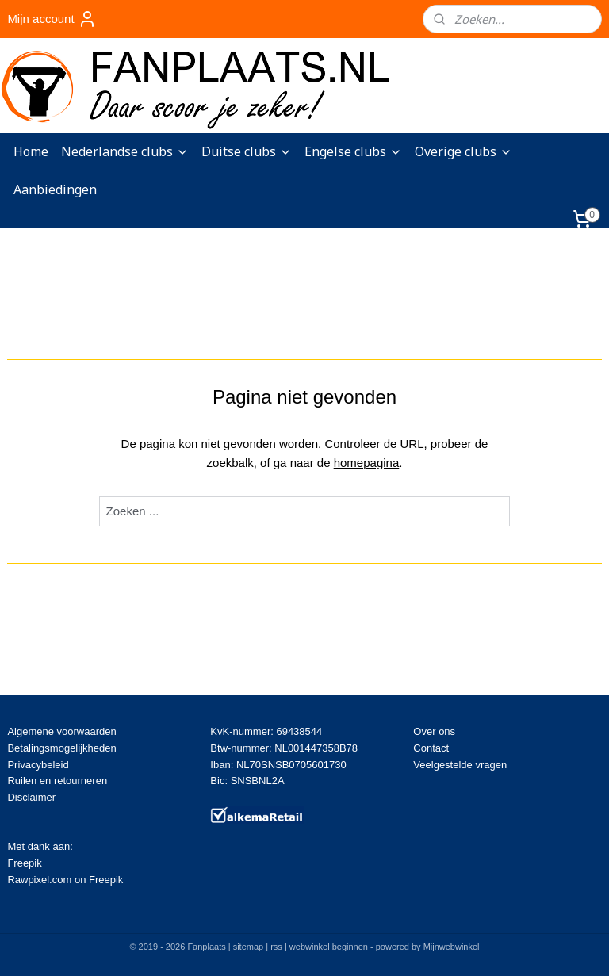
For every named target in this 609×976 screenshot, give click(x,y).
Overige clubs (463, 151)
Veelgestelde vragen (460, 765)
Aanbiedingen (55, 189)
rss (276, 946)
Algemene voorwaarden (61, 731)
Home (30, 151)
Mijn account (51, 19)
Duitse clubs (246, 151)
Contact (431, 748)
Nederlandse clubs (125, 151)
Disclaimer (31, 797)
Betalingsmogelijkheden (61, 748)
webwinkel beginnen (328, 946)
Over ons (434, 731)
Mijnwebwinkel (451, 946)
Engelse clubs (353, 151)
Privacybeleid (37, 765)
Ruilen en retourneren (57, 781)
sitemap (248, 946)
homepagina (367, 462)
